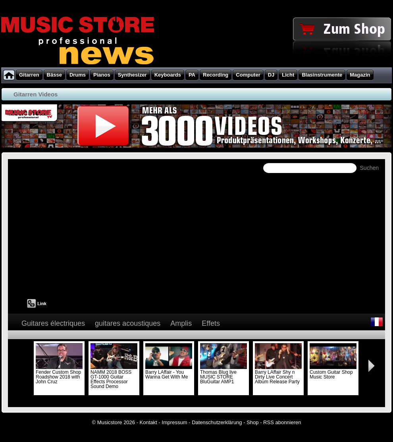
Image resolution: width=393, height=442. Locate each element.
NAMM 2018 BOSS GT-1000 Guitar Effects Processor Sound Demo (114, 377)
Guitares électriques (53, 323)
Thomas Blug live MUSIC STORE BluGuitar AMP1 (223, 374)
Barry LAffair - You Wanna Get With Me (168, 372)
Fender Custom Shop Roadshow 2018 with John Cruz (59, 374)
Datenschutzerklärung (217, 422)
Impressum (174, 422)
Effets (211, 323)
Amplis (181, 323)
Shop (252, 422)
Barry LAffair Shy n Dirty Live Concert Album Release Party (278, 374)
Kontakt (148, 422)
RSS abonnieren (282, 422)
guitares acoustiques (127, 323)
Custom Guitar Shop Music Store (333, 372)
